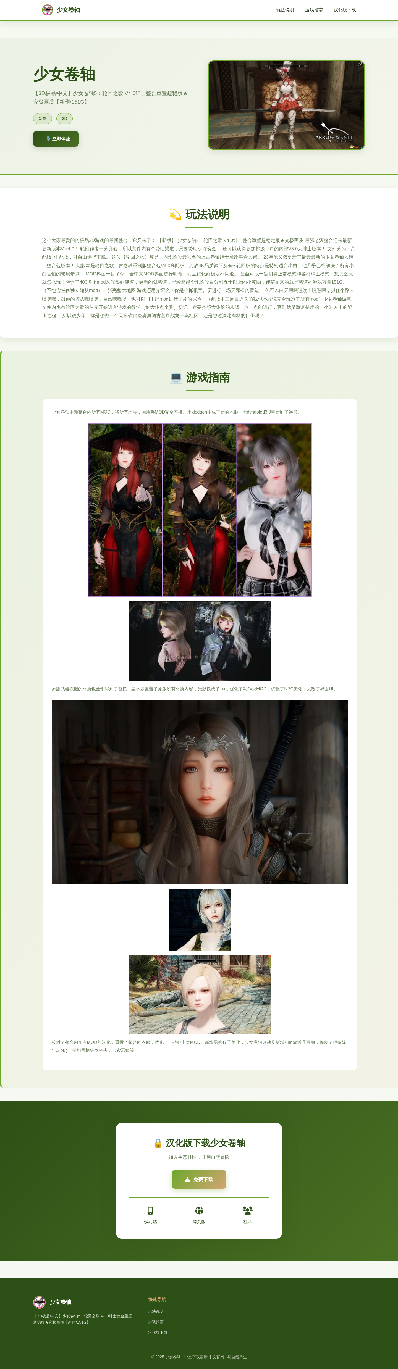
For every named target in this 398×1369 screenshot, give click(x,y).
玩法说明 (285, 9)
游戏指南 (314, 9)
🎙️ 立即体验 (58, 138)
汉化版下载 (345, 9)
